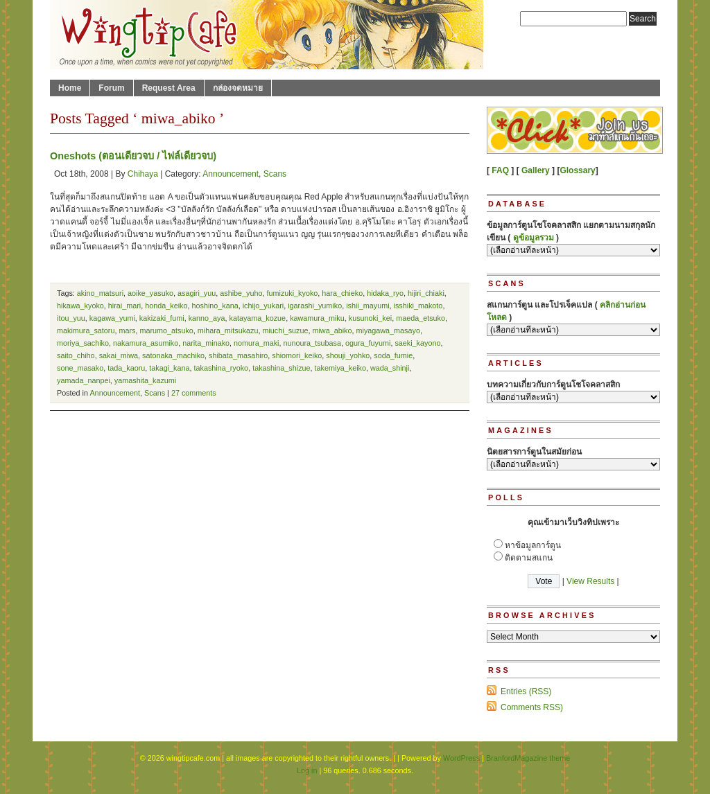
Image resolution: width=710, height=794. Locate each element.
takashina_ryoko (221, 368)
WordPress (461, 758)
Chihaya (143, 174)
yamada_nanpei (83, 380)
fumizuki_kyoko (292, 293)
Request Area (169, 88)
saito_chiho (76, 355)
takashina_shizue (281, 368)
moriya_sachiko (83, 343)
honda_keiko (166, 305)
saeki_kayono (417, 343)
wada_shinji (389, 368)
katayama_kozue (258, 318)
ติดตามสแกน (529, 558)
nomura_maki (256, 343)
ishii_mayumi (367, 305)
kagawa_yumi (112, 318)
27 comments (193, 393)
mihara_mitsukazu (228, 330)
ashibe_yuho (241, 293)
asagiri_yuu (197, 293)
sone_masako (80, 368)
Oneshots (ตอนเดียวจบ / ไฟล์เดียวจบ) (133, 155)
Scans (274, 174)
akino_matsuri (100, 293)
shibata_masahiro (238, 355)
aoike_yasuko (150, 293)
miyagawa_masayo (387, 330)
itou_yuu (71, 318)
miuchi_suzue (285, 330)
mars (127, 330)
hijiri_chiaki (426, 293)
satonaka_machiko (173, 355)
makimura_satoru (85, 330)
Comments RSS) (532, 707)
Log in (307, 770)
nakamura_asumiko (145, 343)
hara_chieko (342, 293)
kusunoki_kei (370, 318)
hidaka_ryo (385, 293)
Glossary (577, 170)
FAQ (500, 170)
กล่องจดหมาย (238, 88)
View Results (590, 581)
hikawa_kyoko (80, 305)
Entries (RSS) (526, 691)
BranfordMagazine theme (528, 758)
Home (69, 88)
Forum (111, 88)
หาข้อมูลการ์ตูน (533, 545)
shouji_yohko (348, 355)
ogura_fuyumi (367, 343)
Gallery (535, 170)
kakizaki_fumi (161, 318)
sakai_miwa (118, 355)
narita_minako (206, 343)
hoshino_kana (214, 305)
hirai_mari (124, 305)
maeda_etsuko (420, 318)
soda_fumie (393, 355)
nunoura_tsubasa (312, 343)
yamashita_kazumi (145, 380)
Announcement (230, 174)
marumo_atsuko (166, 330)
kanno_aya (207, 318)
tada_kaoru (126, 368)
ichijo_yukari (263, 305)
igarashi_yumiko (315, 305)
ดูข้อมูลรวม (533, 237)
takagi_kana (169, 368)
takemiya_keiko (340, 368)
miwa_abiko (332, 330)
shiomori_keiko (297, 355)
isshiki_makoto (418, 305)
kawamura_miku (317, 318)
